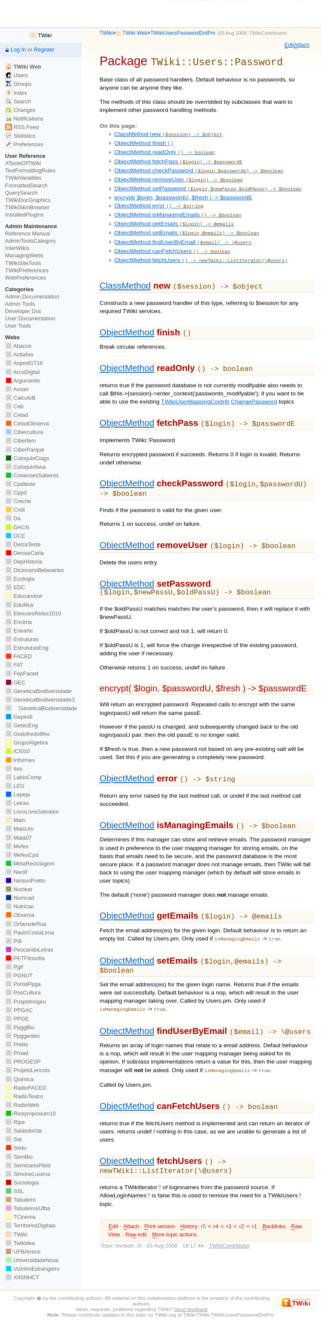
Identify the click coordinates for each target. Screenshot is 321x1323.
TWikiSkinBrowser (27, 207)
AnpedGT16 (24, 363)
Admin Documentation (32, 296)
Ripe (15, 1122)
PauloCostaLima (29, 932)
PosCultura (23, 992)
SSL (14, 1191)
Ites (13, 768)
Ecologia (20, 579)
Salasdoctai (23, 1130)
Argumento (22, 380)
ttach (301, 45)
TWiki (106, 33)
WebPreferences (25, 277)
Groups (18, 84)
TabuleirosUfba (27, 1208)
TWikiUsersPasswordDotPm (182, 33)
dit (289, 45)
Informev (20, 760)
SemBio (19, 1157)
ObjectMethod (127, 318)
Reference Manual (27, 233)
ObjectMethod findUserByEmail (182, 231)
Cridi (15, 509)
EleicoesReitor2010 (33, 613)
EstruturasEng (26, 648)
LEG (14, 786)
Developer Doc (23, 311)
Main (15, 820)
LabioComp (23, 777)
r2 (241, 1199)
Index (16, 93)
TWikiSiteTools (23, 263)
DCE (15, 536)
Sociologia (22, 1182)
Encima (18, 622)
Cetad (16, 415)
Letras (17, 803)
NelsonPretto (25, 880)
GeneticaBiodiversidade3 (40, 699)
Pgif (14, 967)
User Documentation (30, 318)
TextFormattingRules (30, 170)
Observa (19, 915)
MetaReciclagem (30, 863)
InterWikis (17, 248)
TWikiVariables (23, 178)
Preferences (24, 144)
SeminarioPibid (28, 1165)
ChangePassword (254, 386)
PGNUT (19, 975)
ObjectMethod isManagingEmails (177, 206)
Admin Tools (20, 304)
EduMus (19, 605)
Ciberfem (20, 440)
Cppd (16, 492)
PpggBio (19, 1027)
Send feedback (191, 1309)
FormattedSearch (26, 185)
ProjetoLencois (27, 1070)
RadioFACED (25, 1088)
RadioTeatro (24, 1096)
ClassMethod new (168, 133)
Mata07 (18, 838)
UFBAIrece (22, 1251)
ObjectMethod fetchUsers (201, 247)
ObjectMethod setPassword (207, 182)
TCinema (20, 1217)
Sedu (16, 1148)
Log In (18, 49)
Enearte (19, 630)
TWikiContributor (267, 33)
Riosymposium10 (30, 1113)
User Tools (18, 325)
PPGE (17, 1019)
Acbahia (19, 354)
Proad (16, 1053)
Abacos (18, 346)
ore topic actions (174, 1207)
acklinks (273, 1199)
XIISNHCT (22, 1277)
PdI (13, 941)
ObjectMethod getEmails (174, 214)
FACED (18, 656)
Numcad (19, 898)
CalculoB (20, 398)
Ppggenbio (22, 1036)
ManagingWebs (24, 255)
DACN (17, 527)
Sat (13, 1139)
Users (16, 75)
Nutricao (19, 906)
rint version (159, 1199)
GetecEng (21, 725)
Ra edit (136, 1207)
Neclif (16, 872)
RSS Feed (22, 127)
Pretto (16, 1044)
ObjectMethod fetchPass (178, 157)
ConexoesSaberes (32, 475)
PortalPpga (23, 984)
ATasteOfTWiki (23, 163)
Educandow (23, 596)
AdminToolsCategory (30, 241)
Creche (18, 501)
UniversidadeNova (31, 1260)
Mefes (17, 846)
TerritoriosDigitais (30, 1225)
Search (18, 101)
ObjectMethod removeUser (178, 174)
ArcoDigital (22, 372)
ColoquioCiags (27, 458)
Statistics (20, 136)
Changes (20, 110)
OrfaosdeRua (25, 924)
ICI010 (17, 751)
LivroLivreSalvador (32, 811)
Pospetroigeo (25, 1001)
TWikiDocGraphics (28, 200)
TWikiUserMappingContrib (195, 386)
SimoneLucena (27, 1174)
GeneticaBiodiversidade (38, 691)
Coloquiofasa (25, 467)
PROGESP (23, 1061)
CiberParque (25, 449)
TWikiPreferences (26, 270)
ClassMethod (125, 272)
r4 (215, 1199)
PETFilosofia (25, 958)
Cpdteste (20, 484)
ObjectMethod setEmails (186, 223)
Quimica (19, 1079)
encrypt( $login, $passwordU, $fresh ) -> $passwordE (183, 190)
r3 (228, 1199)
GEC (15, 682)
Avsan (16, 389)
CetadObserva (27, 423)
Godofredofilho (27, 734)
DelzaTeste (23, 544)
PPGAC (19, 1010)
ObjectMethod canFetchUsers (172, 239)
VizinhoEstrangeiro (32, 1269)
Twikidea (20, 1243)
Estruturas (22, 639)
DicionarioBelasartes (34, 570)
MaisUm (19, 829)
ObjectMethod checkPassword (198, 166)
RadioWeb (22, 1105)
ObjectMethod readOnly (164, 149)
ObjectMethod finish (143, 141)
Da (13, 518)
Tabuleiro (20, 1199)
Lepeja (17, 794)
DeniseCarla (24, 553)
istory (188, 1199)
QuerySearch (21, 193)
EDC (15, 587)
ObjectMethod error (158, 198)
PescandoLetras (29, 949)
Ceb (14, 406)
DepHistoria (23, 561)
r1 (254, 1199)
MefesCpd (22, 855)
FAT (14, 665)
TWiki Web (134, 33)
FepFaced (21, 673)
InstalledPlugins (24, 214)
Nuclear (19, 889)
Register (44, 49)
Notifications (24, 118)
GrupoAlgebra (26, 742)
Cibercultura (24, 432)
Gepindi (19, 717)
